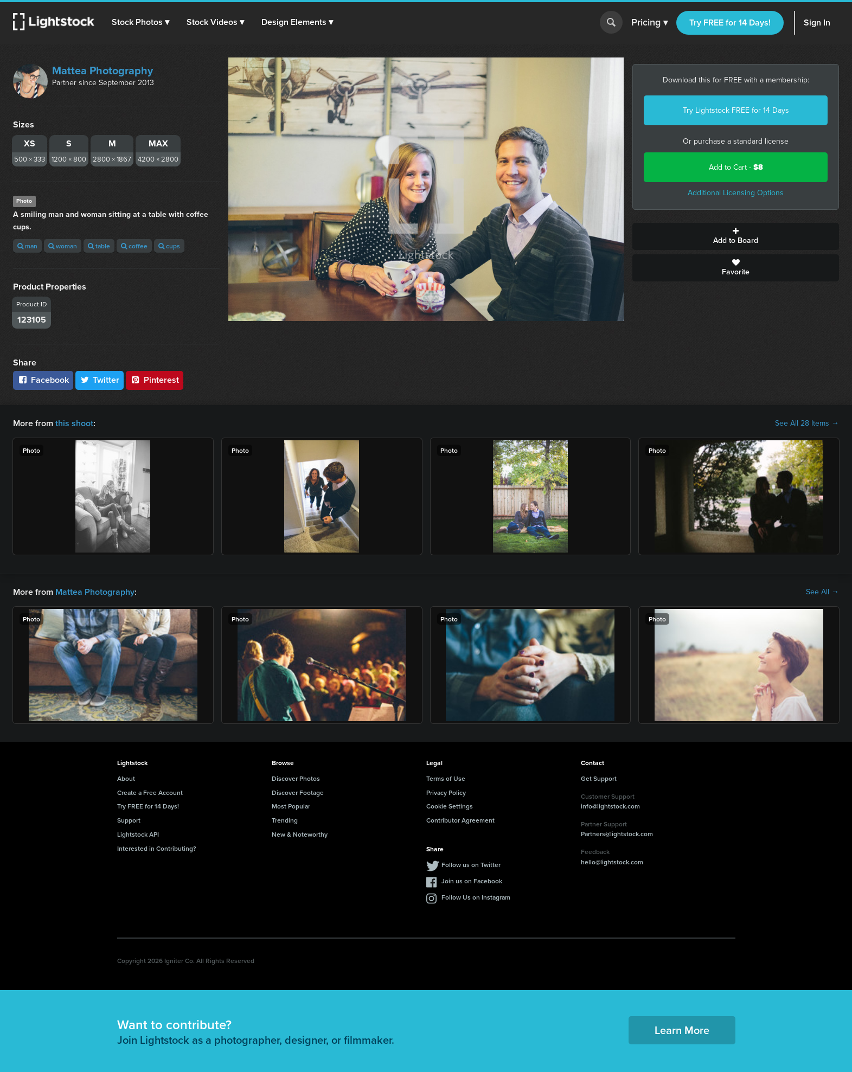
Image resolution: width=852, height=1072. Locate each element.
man (27, 246)
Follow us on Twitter (471, 864)
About (126, 778)
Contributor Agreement (460, 820)
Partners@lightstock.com (617, 833)
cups (169, 246)
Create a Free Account (150, 792)
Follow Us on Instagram (475, 897)
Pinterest (154, 380)
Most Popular (291, 806)
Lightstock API (138, 834)
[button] (140, 22)
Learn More (682, 1030)
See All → (822, 592)
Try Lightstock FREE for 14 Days (736, 110)
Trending (285, 820)
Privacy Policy (446, 792)
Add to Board (735, 236)
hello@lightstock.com (612, 861)
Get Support (599, 778)
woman (62, 246)
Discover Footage (298, 792)
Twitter (100, 380)
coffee (134, 246)
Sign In (817, 22)
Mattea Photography (102, 70)
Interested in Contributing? (156, 848)
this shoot (74, 423)
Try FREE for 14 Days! (730, 22)
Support (128, 820)
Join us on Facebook (471, 880)
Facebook (43, 380)
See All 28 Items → (807, 423)
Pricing (649, 23)
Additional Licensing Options (736, 192)
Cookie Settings (449, 806)
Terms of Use (445, 778)
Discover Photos (296, 778)
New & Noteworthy (300, 834)
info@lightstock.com (610, 806)
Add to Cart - (736, 167)
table (99, 246)
